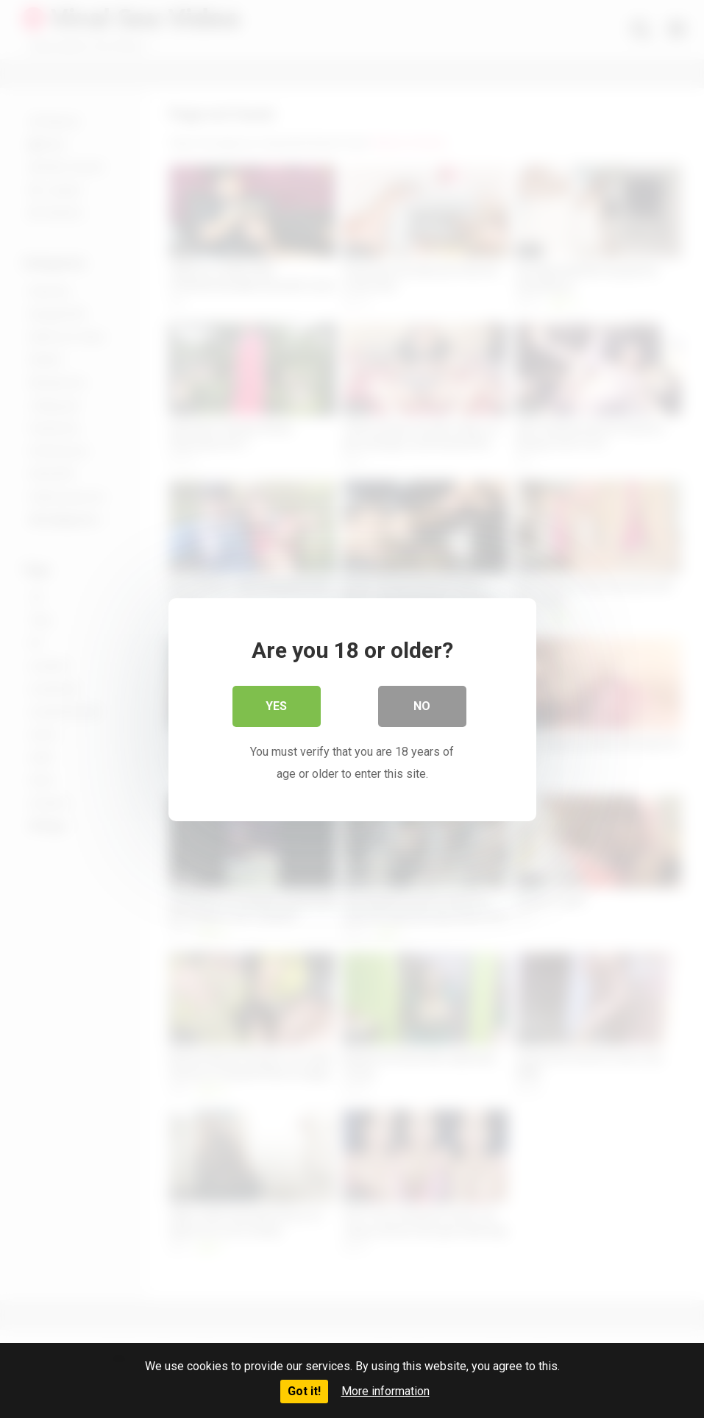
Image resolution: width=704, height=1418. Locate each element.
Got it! (304, 1391)
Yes (276, 705)
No (421, 705)
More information (385, 1391)
